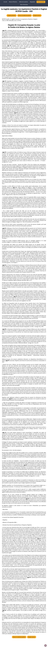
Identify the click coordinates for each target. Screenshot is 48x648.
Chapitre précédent (11, 15)
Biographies (32, 1)
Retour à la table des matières (24, 15)
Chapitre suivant (37, 15)
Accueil (5, 1)
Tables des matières (23, 1)
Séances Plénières (13, 1)
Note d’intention (24, 4)
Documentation (40, 1)
